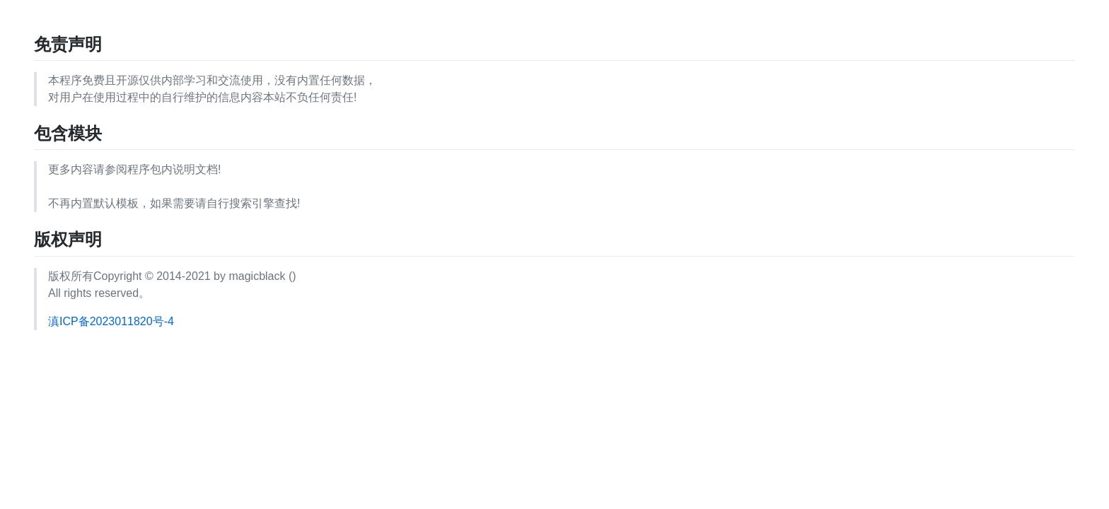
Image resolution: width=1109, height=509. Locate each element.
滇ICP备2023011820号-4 (111, 321)
